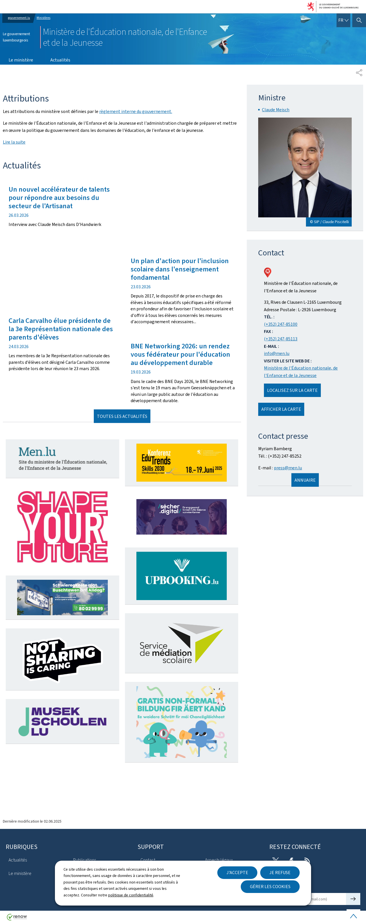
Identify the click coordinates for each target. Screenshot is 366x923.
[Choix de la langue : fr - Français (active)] (343, 20)
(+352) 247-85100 (280, 324)
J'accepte (237, 873)
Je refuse (280, 873)
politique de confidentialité (130, 895)
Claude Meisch (275, 110)
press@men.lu (288, 468)
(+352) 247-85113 (280, 339)
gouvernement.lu (19, 18)
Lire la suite (14, 142)
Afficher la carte (281, 409)
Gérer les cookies (270, 887)
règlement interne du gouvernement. (135, 111)
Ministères (43, 18)
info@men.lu (276, 353)
